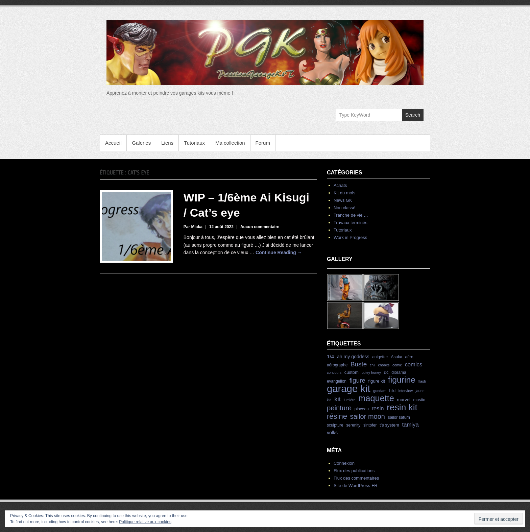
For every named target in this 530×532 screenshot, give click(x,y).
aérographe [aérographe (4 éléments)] (337, 365)
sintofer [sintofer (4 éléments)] (370, 425)
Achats (340, 185)
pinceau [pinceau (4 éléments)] (362, 409)
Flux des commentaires (356, 478)
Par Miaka (193, 226)
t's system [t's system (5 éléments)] (389, 425)
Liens (167, 143)
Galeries (141, 143)
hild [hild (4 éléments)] (392, 390)
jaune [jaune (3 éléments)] (419, 391)
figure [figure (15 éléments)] (357, 380)
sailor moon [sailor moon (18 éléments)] (367, 416)
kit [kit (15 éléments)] (337, 399)
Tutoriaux (194, 143)
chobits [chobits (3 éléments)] (384, 365)
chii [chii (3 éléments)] (372, 365)
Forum (263, 143)
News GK (343, 200)
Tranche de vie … (351, 215)
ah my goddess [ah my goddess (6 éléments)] (353, 356)
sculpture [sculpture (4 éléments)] (335, 425)
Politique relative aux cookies (145, 521)
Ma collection (230, 143)
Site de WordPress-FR (356, 485)
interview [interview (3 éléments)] (406, 391)
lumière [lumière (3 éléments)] (350, 400)
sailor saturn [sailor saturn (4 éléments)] (399, 417)
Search (412, 115)
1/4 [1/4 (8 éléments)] (330, 356)
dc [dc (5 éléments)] (386, 372)
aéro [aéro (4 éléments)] (409, 357)
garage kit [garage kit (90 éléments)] (348, 388)
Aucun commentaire (259, 226)
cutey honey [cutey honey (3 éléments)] (371, 372)
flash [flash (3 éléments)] (422, 381)
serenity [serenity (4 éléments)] (353, 425)
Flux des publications (354, 470)
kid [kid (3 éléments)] (329, 400)
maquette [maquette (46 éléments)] (376, 398)
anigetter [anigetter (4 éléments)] (380, 357)
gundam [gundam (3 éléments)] (379, 391)
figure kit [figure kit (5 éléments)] (376, 381)
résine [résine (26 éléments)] (337, 416)
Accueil (113, 143)
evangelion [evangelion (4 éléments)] (336, 381)
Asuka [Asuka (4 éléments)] (396, 357)
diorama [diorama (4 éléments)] (398, 372)
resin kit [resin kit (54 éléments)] (402, 407)
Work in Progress (350, 237)
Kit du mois (344, 192)
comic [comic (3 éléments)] (397, 365)
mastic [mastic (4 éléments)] (419, 399)
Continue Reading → (279, 252)
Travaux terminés (350, 222)
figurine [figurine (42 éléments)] (401, 379)
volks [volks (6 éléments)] (332, 432)
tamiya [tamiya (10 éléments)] (410, 424)
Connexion (344, 463)
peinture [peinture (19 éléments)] (339, 408)
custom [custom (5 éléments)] (351, 372)
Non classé (344, 207)
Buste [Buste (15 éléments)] (359, 364)
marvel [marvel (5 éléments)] (403, 399)
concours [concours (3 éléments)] (334, 372)
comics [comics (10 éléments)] (413, 364)
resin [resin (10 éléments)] (377, 408)
